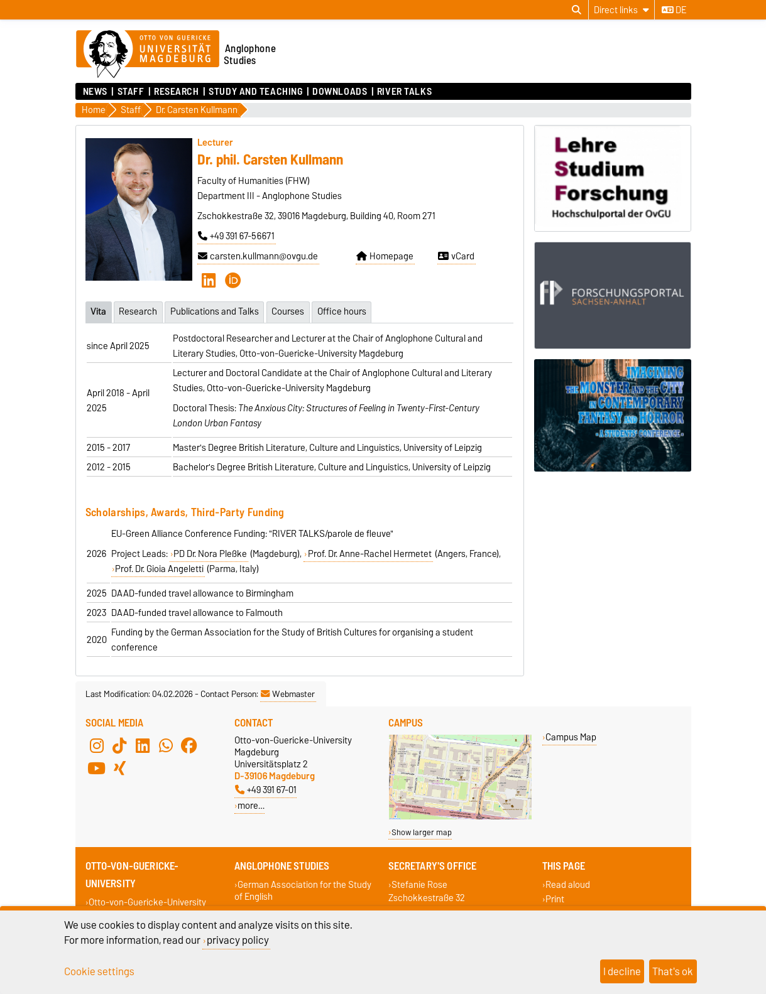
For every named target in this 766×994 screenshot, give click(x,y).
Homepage (384, 256)
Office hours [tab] (343, 310)
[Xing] (119, 767)
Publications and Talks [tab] (216, 310)
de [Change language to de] (674, 10)
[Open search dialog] (576, 10)
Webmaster (288, 693)
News (95, 91)
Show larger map (421, 831)
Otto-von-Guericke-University (147, 901)
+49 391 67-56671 (236, 236)
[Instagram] (96, 744)
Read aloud (567, 884)
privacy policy (238, 940)
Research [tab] (138, 310)
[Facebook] (189, 744)
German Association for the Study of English (303, 890)
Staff (131, 91)
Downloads (339, 91)
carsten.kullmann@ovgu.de (258, 256)
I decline (622, 971)
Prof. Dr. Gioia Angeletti (159, 568)
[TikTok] (119, 744)
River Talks (404, 91)
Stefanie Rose (419, 884)
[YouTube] (96, 767)
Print (554, 898)
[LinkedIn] (208, 280)
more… (251, 805)
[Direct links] (621, 9)
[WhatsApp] (166, 744)
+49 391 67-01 (266, 789)
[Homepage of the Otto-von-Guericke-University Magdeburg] (147, 55)
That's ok (672, 971)
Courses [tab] (289, 310)
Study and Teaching (255, 91)
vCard (456, 256)
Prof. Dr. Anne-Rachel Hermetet (370, 553)
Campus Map (570, 736)
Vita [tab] (98, 310)
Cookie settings (99, 971)
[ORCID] (233, 280)
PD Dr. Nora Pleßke (210, 553)
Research (176, 91)
